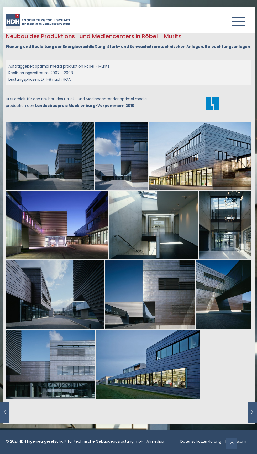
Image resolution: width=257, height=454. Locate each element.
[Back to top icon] (231, 443)
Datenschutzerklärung (200, 441)
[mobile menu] (236, 19)
